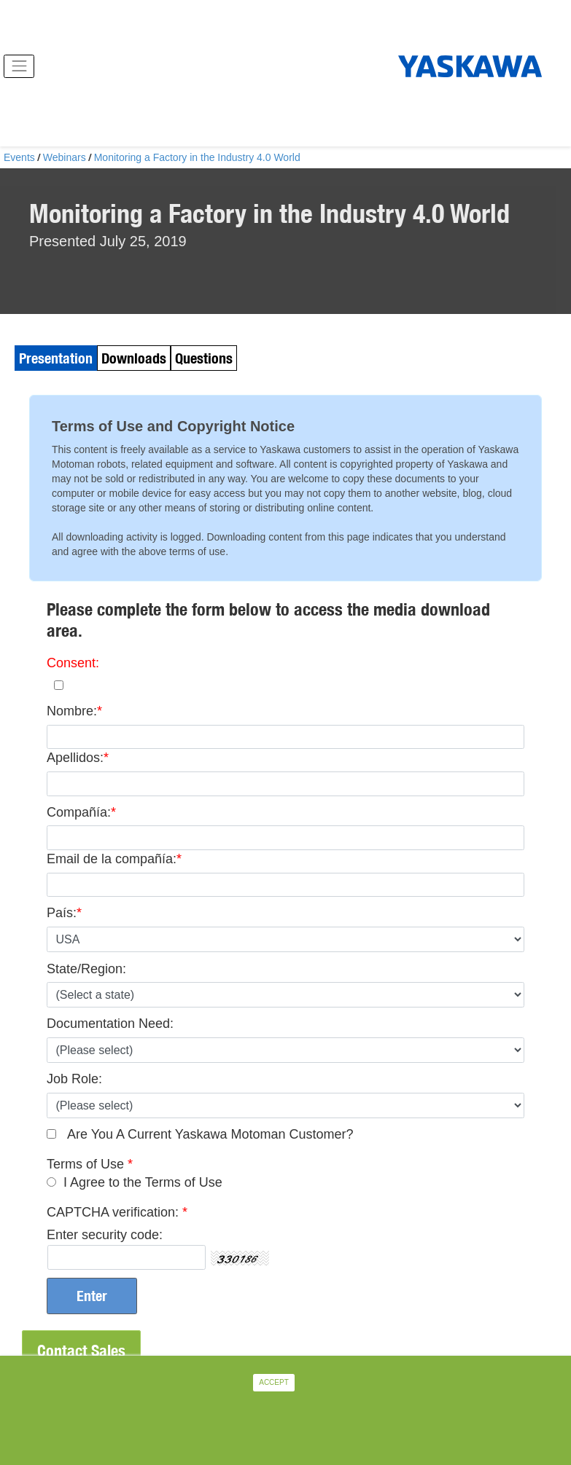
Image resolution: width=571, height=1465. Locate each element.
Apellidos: (75, 757)
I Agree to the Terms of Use (142, 1182)
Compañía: (79, 812)
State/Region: (86, 969)
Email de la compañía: (111, 859)
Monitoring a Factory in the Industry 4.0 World (197, 157)
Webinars (64, 157)
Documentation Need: (110, 1023)
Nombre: (72, 711)
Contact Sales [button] (81, 1350)
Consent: (73, 663)
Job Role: (74, 1079)
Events (19, 157)
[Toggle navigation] (19, 66)
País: (62, 913)
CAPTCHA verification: (113, 1212)
